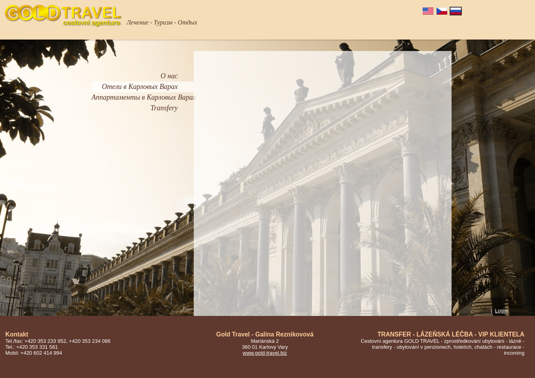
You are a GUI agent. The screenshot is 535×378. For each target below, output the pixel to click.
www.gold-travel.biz (265, 353)
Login (501, 311)
